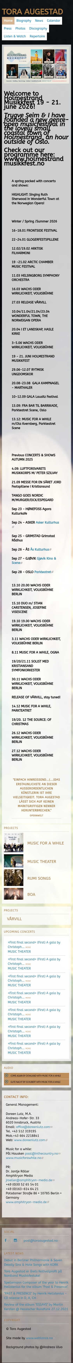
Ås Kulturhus (40, 549)
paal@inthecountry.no (43, 1153)
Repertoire (37, 36)
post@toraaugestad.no (42, 1240)
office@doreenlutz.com (34, 1127)
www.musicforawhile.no (24, 1158)
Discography (38, 28)
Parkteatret (43, 572)
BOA (31, 894)
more (28, 947)
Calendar (53, 21)
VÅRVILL (14, 919)
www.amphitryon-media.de (27, 1202)
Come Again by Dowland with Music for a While (36, 1075)
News (39, 21)
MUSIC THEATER (41, 861)
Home (8, 21)
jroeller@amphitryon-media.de (30, 1180)
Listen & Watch (15, 36)
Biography (23, 21)
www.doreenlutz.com (30, 1140)
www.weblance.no (40, 1338)
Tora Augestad (32, 11)
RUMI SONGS (39, 878)
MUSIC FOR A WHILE (45, 843)
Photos (20, 28)
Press (7, 28)
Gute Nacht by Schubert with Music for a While (35, 1082)
